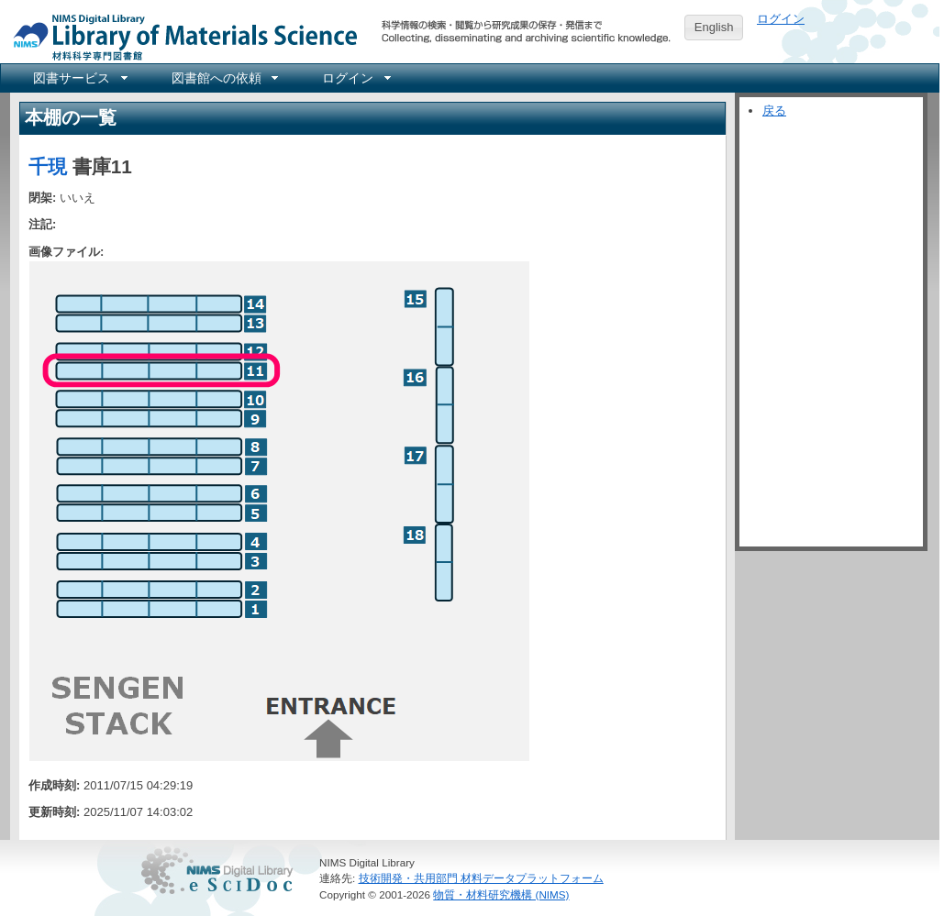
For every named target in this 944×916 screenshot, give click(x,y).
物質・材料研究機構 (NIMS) (501, 894)
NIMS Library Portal (180, 36)
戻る (774, 110)
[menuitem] (79, 78)
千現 (47, 166)
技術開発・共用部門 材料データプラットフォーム (481, 878)
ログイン (781, 19)
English (714, 27)
